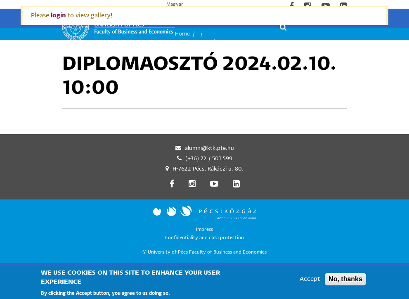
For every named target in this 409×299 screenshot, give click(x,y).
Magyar (174, 4)
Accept (310, 281)
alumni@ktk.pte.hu (209, 148)
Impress (204, 229)
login (58, 15)
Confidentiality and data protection (204, 237)
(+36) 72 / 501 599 (208, 158)
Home (182, 34)
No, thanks (345, 281)
